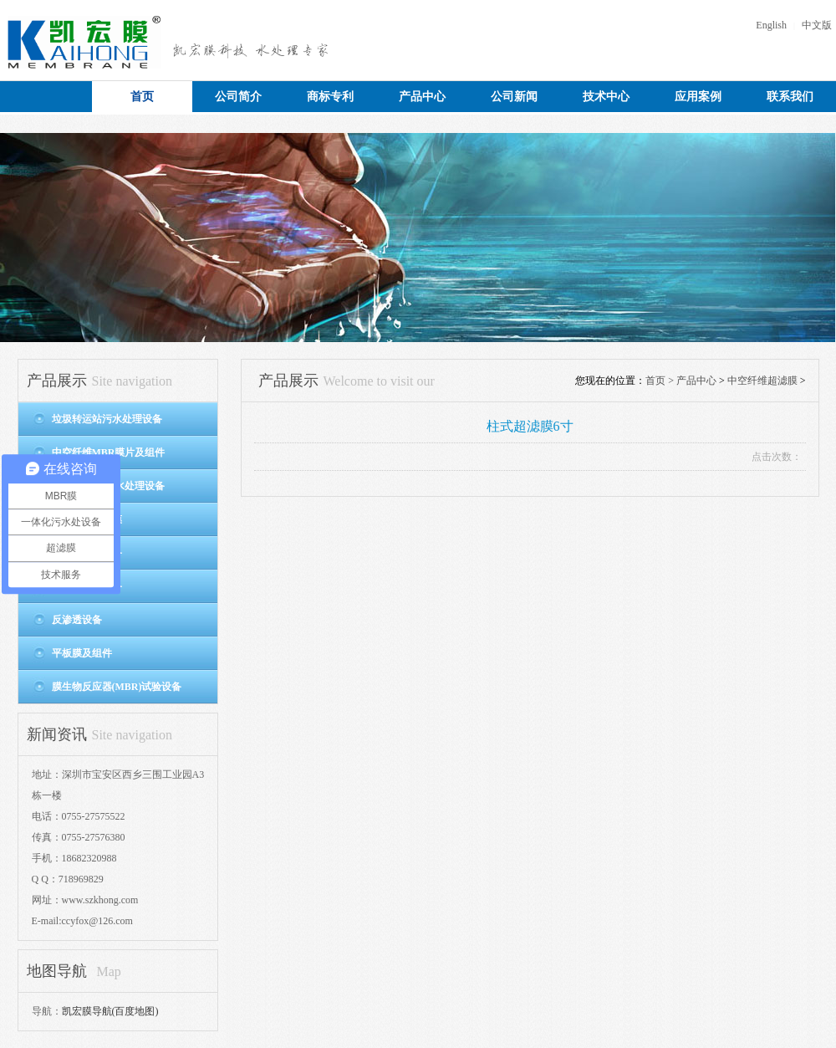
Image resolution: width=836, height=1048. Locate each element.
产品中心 (696, 380)
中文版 (817, 25)
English (771, 25)
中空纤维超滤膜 (762, 380)
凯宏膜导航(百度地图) (110, 1011)
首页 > (660, 380)
